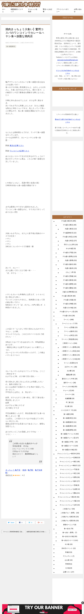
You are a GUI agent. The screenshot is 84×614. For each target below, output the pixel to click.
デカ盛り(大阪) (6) (69, 234)
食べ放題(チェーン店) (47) (70, 372)
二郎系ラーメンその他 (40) (71, 293)
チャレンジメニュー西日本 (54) (68, 431)
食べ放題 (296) (69, 349)
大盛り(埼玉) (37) (71, 175)
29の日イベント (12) (69, 483)
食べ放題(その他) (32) (69, 384)
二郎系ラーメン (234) (69, 278)
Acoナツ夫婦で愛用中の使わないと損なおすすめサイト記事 (14, 581)
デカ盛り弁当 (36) (68, 250)
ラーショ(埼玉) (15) (70, 270)
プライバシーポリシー (62, 10)
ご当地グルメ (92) (68, 443)
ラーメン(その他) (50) (69, 321)
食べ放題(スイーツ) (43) (69, 380)
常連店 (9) (68, 487)
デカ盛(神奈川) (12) (69, 167)
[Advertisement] (25, 64)
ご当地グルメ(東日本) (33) (70, 451)
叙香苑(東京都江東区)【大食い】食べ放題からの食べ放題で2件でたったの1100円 (38, 531)
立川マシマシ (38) (71, 301)
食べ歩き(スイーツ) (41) (69, 475)
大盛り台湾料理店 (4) (69, 226)
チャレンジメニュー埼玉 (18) (70, 408)
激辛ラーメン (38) (70, 317)
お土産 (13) (69, 495)
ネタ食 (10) (69, 479)
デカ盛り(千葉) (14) (69, 187)
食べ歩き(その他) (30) (69, 471)
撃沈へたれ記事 (47, 10)
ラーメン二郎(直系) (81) (69, 274)
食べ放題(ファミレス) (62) (70, 368)
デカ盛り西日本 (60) (69, 230)
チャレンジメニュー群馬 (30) (70, 412)
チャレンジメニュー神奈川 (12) (69, 400)
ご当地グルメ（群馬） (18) (69, 447)
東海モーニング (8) (69, 459)
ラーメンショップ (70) (69, 258)
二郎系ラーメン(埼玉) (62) (71, 286)
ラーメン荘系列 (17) (71, 297)
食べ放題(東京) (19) (69, 360)
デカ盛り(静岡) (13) (69, 218)
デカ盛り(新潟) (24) (69, 215)
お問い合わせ (78, 10)
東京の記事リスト (17, 145)
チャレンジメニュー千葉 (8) (69, 404)
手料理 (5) (68, 498)
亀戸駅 (30, 470)
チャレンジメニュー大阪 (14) (70, 435)
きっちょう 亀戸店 (12, 470)
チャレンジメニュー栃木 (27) (70, 416)
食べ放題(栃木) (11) (69, 357)
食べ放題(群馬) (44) (69, 364)
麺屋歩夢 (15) (70, 309)
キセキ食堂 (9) (71, 183)
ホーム (3, 10)
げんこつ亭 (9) (71, 207)
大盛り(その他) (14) (69, 242)
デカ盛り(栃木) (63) (69, 199)
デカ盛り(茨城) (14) (69, 211)
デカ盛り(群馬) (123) (70, 191)
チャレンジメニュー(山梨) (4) (70, 424)
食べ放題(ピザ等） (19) (70, 376)
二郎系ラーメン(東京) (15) (71, 289)
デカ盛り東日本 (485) (68, 155)
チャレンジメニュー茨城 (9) (69, 420)
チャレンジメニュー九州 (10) (70, 439)
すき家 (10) (69, 341)
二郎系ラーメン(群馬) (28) (71, 282)
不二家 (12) (70, 337)
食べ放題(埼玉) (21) (69, 353)
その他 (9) (68, 502)
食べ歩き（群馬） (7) (69, 467)
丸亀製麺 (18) (69, 333)
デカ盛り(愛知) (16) (69, 222)
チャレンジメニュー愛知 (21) (70, 428)
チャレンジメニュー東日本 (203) (68, 388)
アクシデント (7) (68, 491)
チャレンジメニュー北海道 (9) (69, 392)
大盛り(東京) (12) (71, 163)
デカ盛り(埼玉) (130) (70, 171)
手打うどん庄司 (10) (71, 179)
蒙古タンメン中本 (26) (69, 313)
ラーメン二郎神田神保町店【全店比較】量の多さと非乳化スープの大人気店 (14, 531)
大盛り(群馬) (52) (71, 195)
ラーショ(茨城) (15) (70, 262)
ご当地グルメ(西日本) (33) (70, 455)
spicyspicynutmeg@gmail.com (67, 60)
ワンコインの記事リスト (19, 151)
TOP (19, 542)
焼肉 (24, 470)
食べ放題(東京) (10, 46)
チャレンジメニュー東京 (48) (70, 396)
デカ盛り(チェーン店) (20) (69, 246)
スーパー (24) (69, 329)
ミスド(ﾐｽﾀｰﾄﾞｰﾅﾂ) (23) (68, 345)
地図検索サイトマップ (17, 10)
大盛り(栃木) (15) (71, 203)
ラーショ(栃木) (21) (70, 266)
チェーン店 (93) (68, 325)
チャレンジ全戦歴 (32, 10)
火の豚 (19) (71, 305)
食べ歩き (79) (68, 463)
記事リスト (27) (68, 506)
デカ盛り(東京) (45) (69, 159)
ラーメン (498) (69, 254)
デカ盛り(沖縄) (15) (69, 238)
